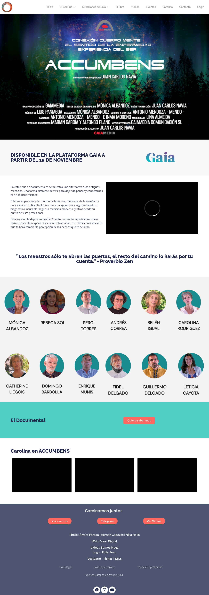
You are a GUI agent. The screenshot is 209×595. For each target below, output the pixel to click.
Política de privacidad (149, 567)
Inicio (50, 6)
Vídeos (135, 6)
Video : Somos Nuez (104, 547)
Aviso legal (65, 567)
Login (200, 6)
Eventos (151, 6)
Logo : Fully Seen (104, 552)
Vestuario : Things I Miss (105, 559)
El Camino (68, 6)
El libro (120, 6)
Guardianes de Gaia (95, 6)
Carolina (167, 6)
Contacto (185, 6)
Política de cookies (104, 567)
